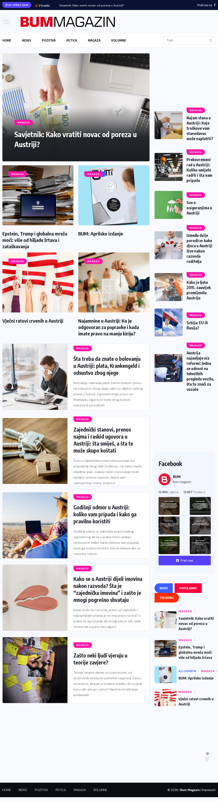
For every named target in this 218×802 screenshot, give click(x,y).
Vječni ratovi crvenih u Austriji (32, 321)
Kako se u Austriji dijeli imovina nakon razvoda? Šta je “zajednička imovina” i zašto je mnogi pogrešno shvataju (107, 589)
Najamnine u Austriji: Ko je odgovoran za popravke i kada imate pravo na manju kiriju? (108, 327)
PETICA (71, 40)
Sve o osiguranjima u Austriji (199, 207)
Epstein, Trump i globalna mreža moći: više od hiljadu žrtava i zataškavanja (34, 239)
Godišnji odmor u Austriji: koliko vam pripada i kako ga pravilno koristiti (105, 514)
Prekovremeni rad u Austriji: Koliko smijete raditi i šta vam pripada (199, 170)
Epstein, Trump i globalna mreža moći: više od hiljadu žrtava (195, 652)
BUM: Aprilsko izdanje (100, 233)
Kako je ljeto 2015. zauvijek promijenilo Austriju (199, 290)
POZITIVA (49, 40)
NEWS (26, 40)
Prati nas (184, 561)
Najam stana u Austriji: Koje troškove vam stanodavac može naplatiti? (200, 128)
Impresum (209, 790)
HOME (6, 40)
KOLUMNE (118, 40)
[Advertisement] (184, 78)
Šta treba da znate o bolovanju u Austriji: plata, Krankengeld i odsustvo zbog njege (107, 365)
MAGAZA (94, 40)
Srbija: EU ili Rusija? (197, 325)
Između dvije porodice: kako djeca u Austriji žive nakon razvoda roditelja (200, 248)
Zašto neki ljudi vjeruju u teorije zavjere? (100, 659)
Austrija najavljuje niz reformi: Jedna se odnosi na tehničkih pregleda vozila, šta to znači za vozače (200, 371)
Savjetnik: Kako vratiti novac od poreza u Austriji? (91, 5)
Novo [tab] (164, 588)
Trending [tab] (167, 598)
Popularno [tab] (188, 588)
